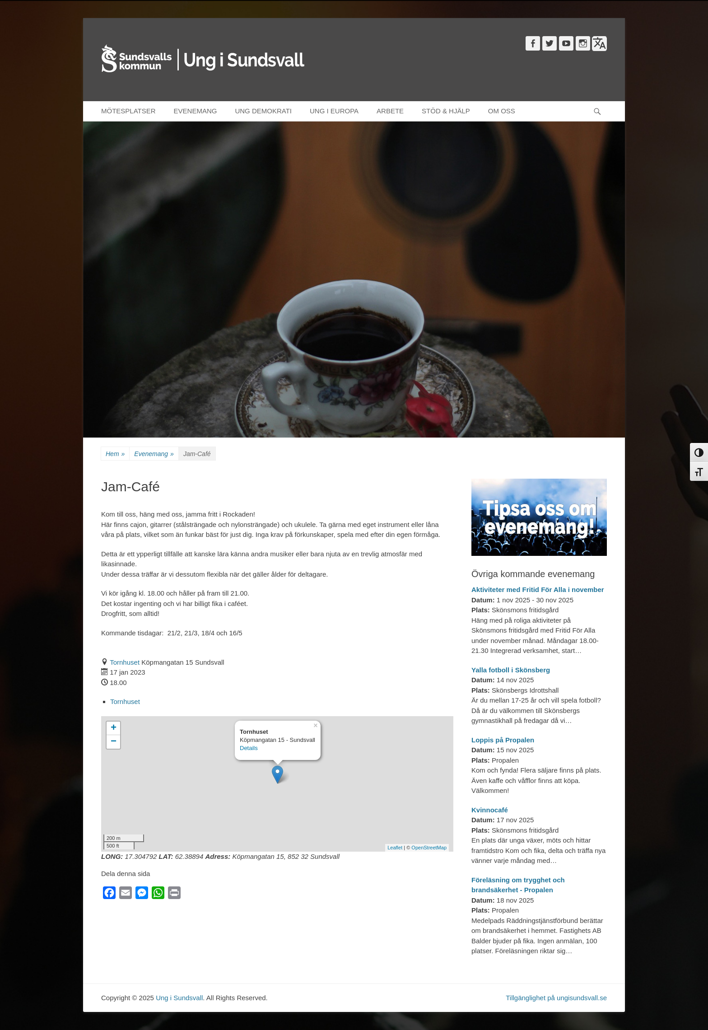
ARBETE (390, 111)
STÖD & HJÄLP (446, 111)
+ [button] (113, 728)
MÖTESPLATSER (128, 111)
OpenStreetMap (429, 847)
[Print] (174, 894)
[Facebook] (109, 894)
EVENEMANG (195, 111)
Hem (115, 454)
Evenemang (154, 454)
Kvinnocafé (489, 810)
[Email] (125, 894)
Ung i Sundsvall (179, 998)
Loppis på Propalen (502, 740)
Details (249, 748)
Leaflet (394, 847)
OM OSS (501, 111)
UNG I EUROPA (334, 111)
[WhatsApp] (158, 894)
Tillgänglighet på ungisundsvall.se (556, 998)
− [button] (113, 742)
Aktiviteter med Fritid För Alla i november (537, 589)
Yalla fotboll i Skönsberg (510, 670)
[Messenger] (142, 894)
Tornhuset (125, 662)
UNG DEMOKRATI (263, 111)
